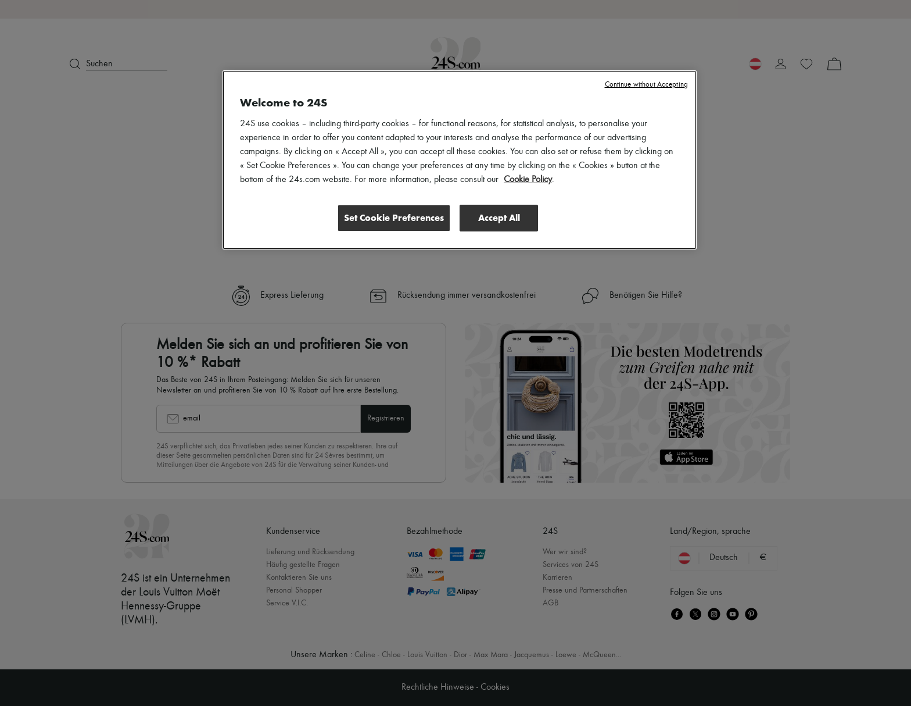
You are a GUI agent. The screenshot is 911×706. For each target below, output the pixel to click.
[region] (460, 159)
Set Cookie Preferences (394, 217)
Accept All (499, 217)
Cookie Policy (528, 179)
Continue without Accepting (646, 84)
